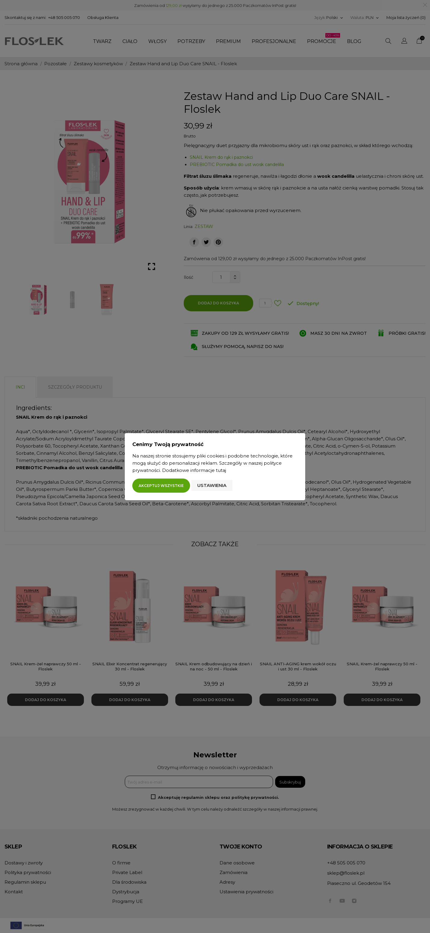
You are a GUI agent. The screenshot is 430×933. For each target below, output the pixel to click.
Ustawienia (211, 485)
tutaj (221, 470)
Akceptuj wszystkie (161, 485)
